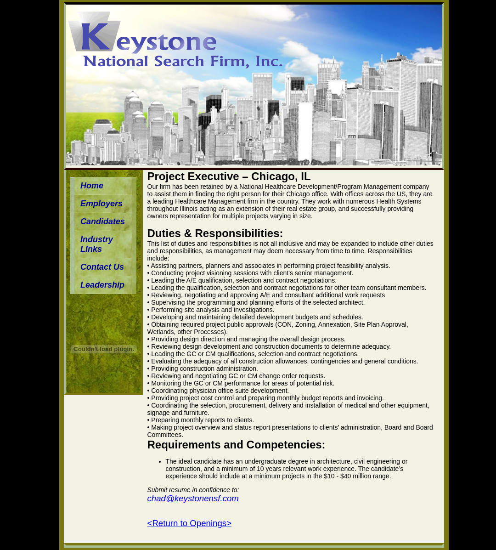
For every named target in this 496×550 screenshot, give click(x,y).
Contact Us (102, 267)
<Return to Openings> (189, 523)
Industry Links (96, 244)
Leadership (102, 284)
